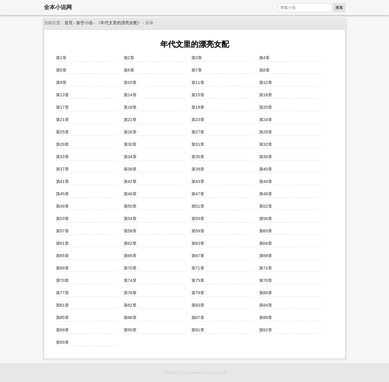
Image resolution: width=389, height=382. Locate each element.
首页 (68, 23)
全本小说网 (58, 7)
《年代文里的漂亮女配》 (119, 23)
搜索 (339, 7)
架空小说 (84, 23)
